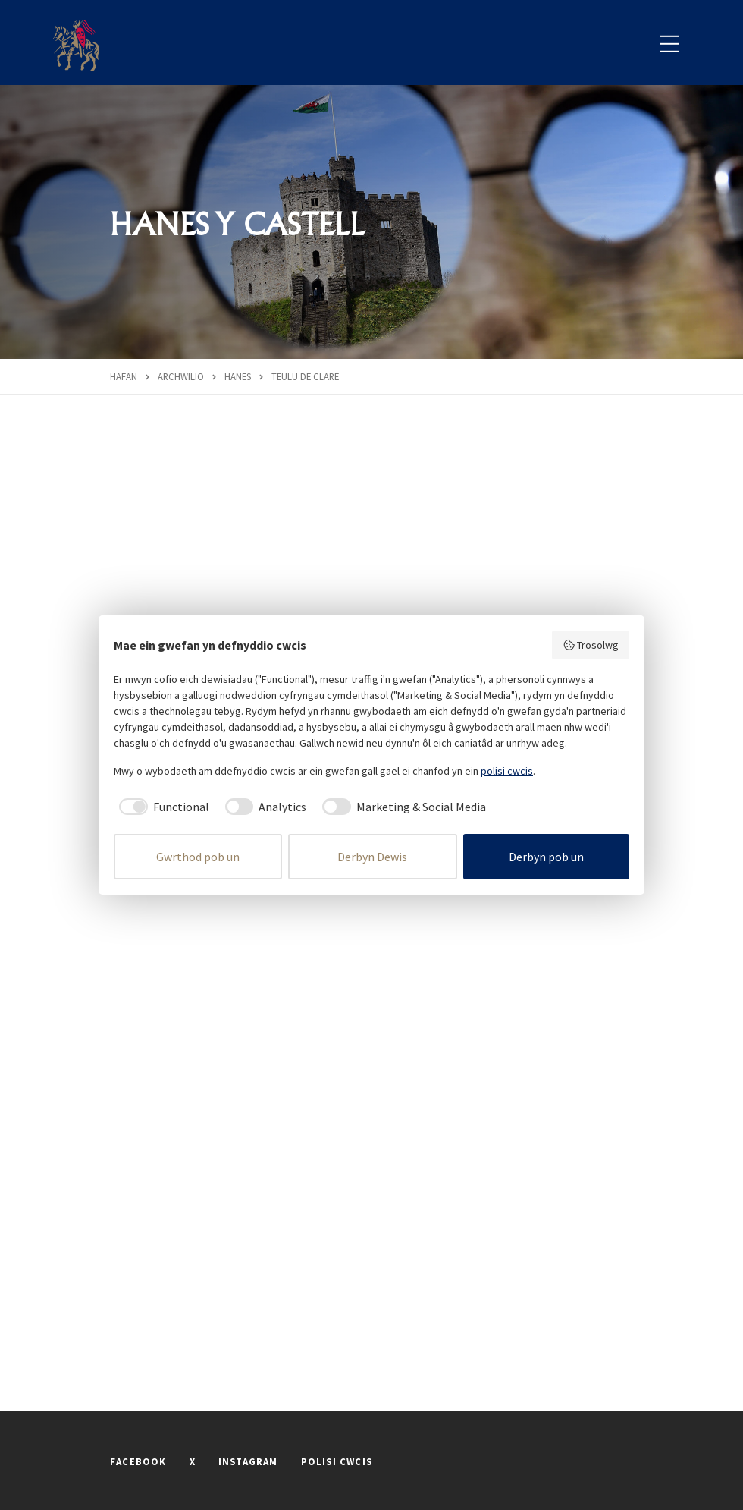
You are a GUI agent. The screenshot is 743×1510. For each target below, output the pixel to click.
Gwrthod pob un (198, 856)
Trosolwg (591, 645)
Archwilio (181, 376)
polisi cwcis (507, 771)
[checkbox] (161, 806)
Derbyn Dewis (372, 856)
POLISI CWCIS (336, 1461)
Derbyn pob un (546, 856)
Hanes (237, 376)
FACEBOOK (138, 1461)
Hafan (123, 376)
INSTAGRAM (248, 1461)
